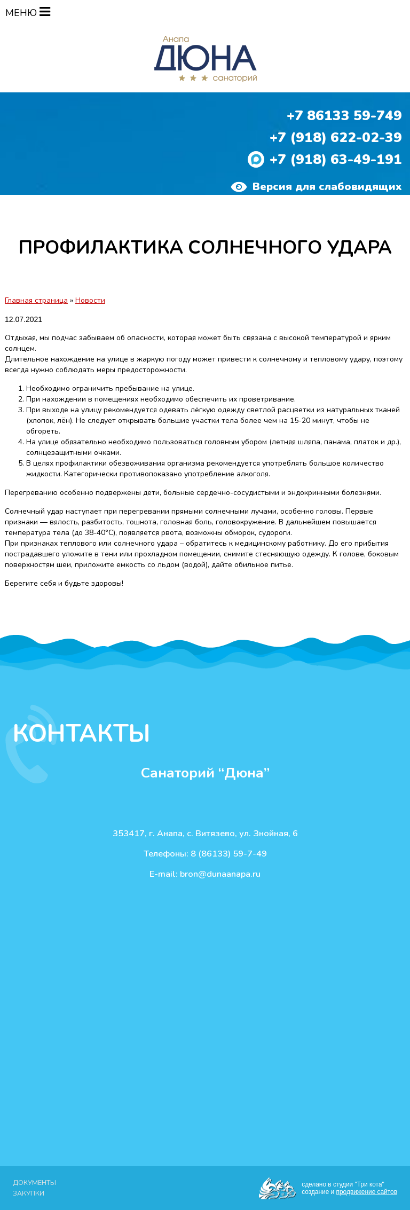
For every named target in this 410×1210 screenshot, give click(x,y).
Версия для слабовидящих (316, 187)
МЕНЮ (27, 12)
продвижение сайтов (366, 1192)
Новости (90, 300)
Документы (34, 1182)
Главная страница (36, 300)
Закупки (28, 1193)
